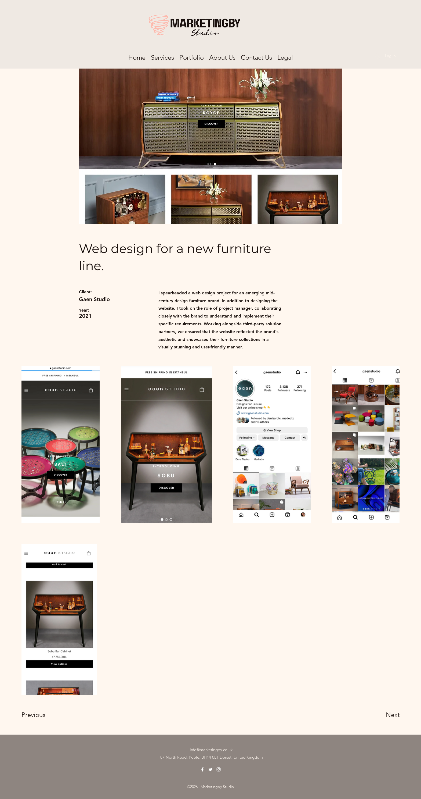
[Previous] (40, 714)
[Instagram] (218, 769)
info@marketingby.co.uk (211, 749)
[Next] (382, 714)
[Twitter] (210, 769)
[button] (285, 56)
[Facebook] (202, 769)
